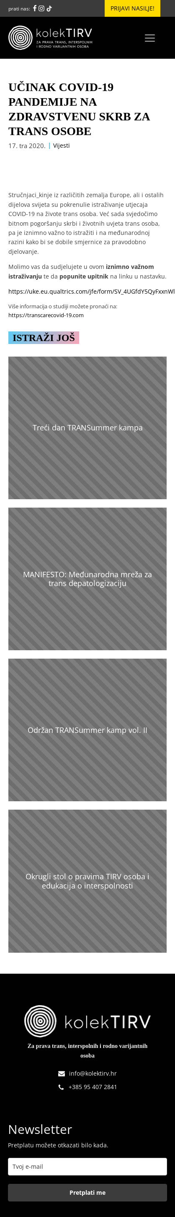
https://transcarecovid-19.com (46, 315)
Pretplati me (87, 1192)
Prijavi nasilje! (132, 8)
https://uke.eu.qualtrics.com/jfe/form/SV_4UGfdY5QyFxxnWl (91, 291)
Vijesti (61, 145)
